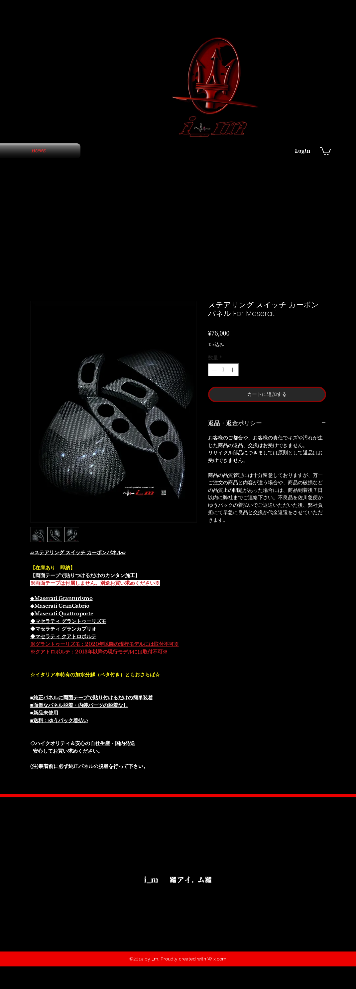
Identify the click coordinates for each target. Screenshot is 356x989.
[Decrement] (213, 370)
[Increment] (233, 370)
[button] (325, 150)
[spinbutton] (223, 370)
